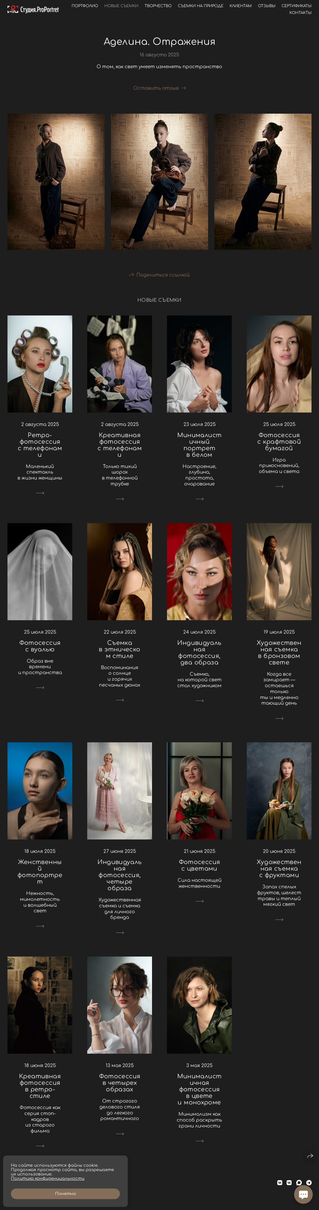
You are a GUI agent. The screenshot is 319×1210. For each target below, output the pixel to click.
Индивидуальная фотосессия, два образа (199, 653)
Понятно (65, 1194)
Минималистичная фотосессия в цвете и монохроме (199, 1089)
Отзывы (266, 6)
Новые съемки (121, 6)
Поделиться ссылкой (163, 275)
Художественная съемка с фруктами (279, 868)
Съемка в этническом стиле (119, 649)
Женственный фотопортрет (39, 872)
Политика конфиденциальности (47, 1178)
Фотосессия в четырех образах (119, 1083)
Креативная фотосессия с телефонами (120, 445)
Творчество (158, 6)
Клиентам (241, 6)
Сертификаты (297, 6)
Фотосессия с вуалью (40, 646)
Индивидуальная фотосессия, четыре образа (119, 875)
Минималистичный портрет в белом (199, 445)
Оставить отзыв (156, 88)
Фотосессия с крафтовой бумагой (279, 441)
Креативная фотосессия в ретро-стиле (40, 1086)
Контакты (300, 13)
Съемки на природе (200, 6)
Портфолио (85, 6)
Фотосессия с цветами (199, 865)
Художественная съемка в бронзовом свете (279, 653)
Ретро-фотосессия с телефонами (40, 445)
